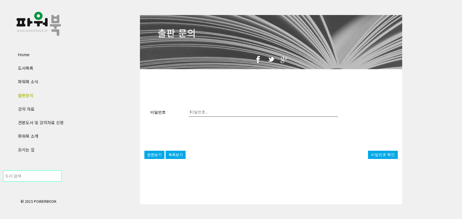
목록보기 (176, 154)
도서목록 (25, 68)
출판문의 (25, 95)
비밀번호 (158, 112)
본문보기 (154, 154)
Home (23, 54)
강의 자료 (26, 109)
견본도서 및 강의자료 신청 (41, 122)
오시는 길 (26, 149)
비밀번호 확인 (383, 154)
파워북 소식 (28, 81)
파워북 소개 (28, 136)
